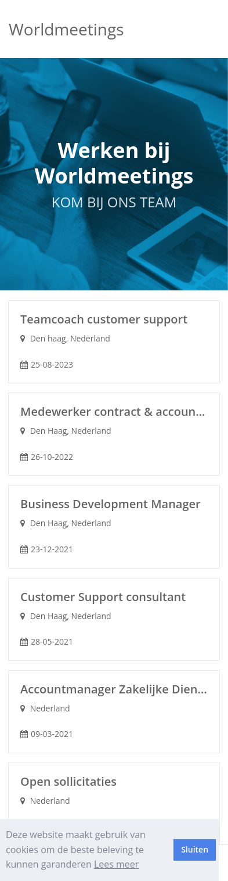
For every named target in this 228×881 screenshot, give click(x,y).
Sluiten (194, 849)
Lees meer (116, 864)
